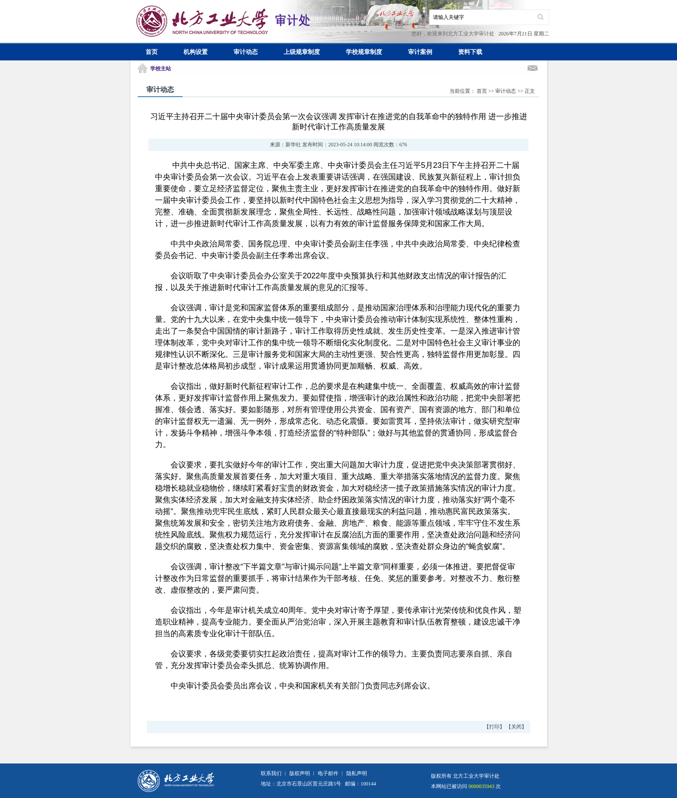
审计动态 (246, 52)
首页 (152, 52)
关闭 (516, 727)
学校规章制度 (364, 52)
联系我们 (271, 773)
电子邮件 (328, 773)
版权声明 (299, 773)
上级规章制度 (302, 52)
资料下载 (470, 52)
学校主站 (160, 69)
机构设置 (195, 52)
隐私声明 (356, 773)
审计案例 (420, 52)
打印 (494, 727)
